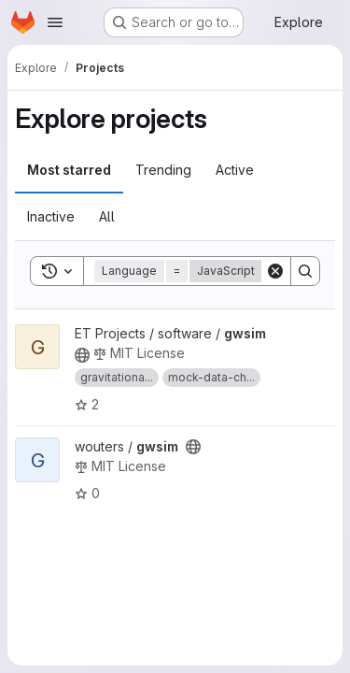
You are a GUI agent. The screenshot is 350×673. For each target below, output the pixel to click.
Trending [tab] (163, 170)
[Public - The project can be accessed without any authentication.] (82, 355)
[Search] (305, 271)
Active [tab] (235, 170)
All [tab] (107, 216)
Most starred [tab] (69, 170)
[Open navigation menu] (55, 22)
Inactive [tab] (51, 216)
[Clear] (275, 271)
